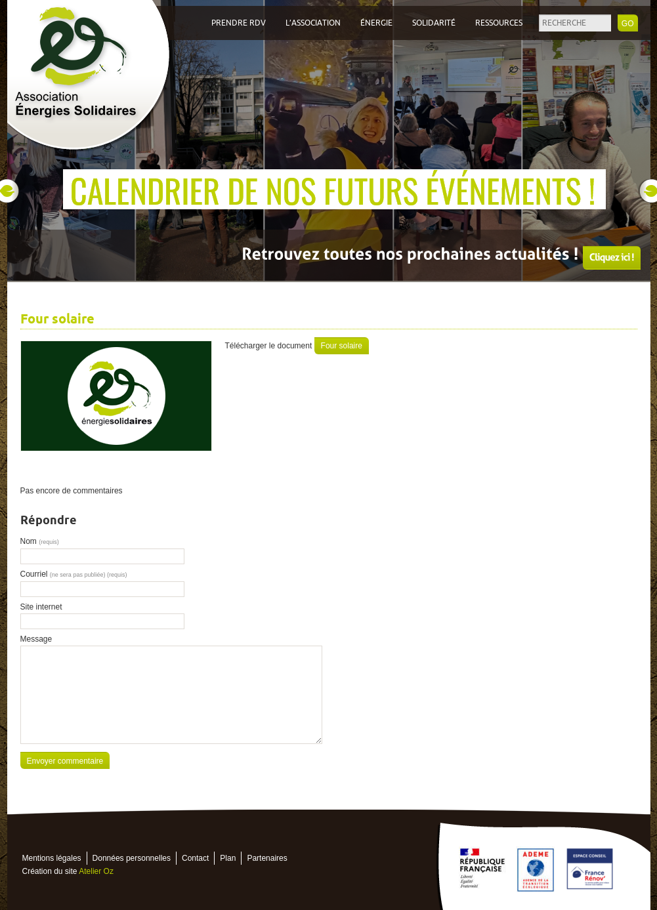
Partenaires (267, 858)
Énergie (376, 23)
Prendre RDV (238, 23)
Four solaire (341, 345)
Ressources (498, 23)
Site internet (41, 606)
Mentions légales (51, 858)
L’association (313, 23)
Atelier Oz (96, 871)
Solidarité (434, 23)
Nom (39, 541)
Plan (228, 858)
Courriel (73, 574)
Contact (195, 858)
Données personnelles (132, 858)
